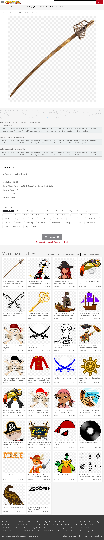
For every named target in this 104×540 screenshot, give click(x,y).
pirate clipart (53, 255)
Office (82, 528)
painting (67, 223)
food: (4, 531)
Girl (66, 525)
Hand (91, 525)
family (22, 525)
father (73, 525)
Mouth (78, 525)
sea (33, 219)
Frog (60, 522)
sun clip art (8, 211)
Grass (52, 519)
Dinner (68, 531)
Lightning (58, 519)
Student (10, 528)
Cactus (25, 519)
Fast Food (30, 531)
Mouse (85, 522)
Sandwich (44, 531)
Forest (96, 519)
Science (73, 528)
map (26, 227)
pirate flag (60, 219)
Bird (16, 522)
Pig (89, 522)
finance (18, 223)
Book (20, 528)
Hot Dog (92, 531)
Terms (70, 536)
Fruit (35, 531)
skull (27, 211)
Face (82, 525)
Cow (34, 522)
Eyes (48, 525)
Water (79, 519)
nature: (4, 519)
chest (74, 215)
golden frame (91, 223)
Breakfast (9, 531)
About (65, 536)
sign (34, 227)
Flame (42, 519)
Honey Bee (66, 522)
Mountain (74, 519)
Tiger (98, 522)
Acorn (9, 519)
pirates (19, 211)
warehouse (16, 227)
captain (86, 211)
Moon (63, 519)
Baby (14, 525)
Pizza (72, 531)
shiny (17, 215)
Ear (45, 525)
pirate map (29, 223)
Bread (81, 531)
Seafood (50, 531)
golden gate (42, 223)
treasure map (55, 223)
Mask (9, 525)
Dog (38, 522)
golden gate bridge (45, 219)
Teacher (16, 528)
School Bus (51, 528)
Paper (78, 528)
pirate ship (8, 223)
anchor (81, 219)
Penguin (94, 522)
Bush (83, 519)
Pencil (38, 528)
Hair (62, 525)
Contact (84, 536)
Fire (38, 519)
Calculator (94, 528)
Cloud (87, 519)
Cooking (86, 531)
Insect (71, 522)
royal (83, 215)
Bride (18, 525)
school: (4, 528)
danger (49, 215)
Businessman (34, 525)
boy (69, 525)
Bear (13, 522)
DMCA (91, 536)
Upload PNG (98, 536)
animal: (4, 522)
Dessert (20, 531)
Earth (34, 519)
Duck (42, 522)
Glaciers (47, 519)
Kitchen (63, 531)
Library (68, 528)
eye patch (78, 223)
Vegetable (56, 531)
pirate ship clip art (71, 255)
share (25, 219)
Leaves (20, 519)
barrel (6, 227)
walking (53, 525)
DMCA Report (8, 168)
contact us (46, 118)
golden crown (93, 219)
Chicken (30, 522)
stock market (60, 211)
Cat (26, 522)
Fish (56, 522)
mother (27, 525)
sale (95, 211)
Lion (76, 522)
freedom (71, 219)
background (38, 211)
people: (4, 525)
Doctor (41, 525)
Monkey (80, 522)
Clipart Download (16, 7)
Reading (33, 528)
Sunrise (68, 519)
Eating (77, 531)
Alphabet (87, 528)
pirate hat (93, 215)
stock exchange (37, 215)
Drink (24, 531)
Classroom (26, 528)
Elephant (51, 522)
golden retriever (62, 215)
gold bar (7, 219)
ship (70, 211)
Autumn (15, 519)
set (78, 211)
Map (56, 528)
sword (49, 211)
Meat (39, 531)
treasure (7, 215)
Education (43, 528)
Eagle (46, 522)
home (58, 525)
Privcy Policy (77, 536)
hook (25, 215)
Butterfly (21, 522)
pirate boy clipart (91, 255)
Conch (30, 519)
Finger (86, 525)
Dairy (15, 531)
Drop (92, 519)
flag (16, 219)
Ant (9, 522)
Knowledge (61, 528)
